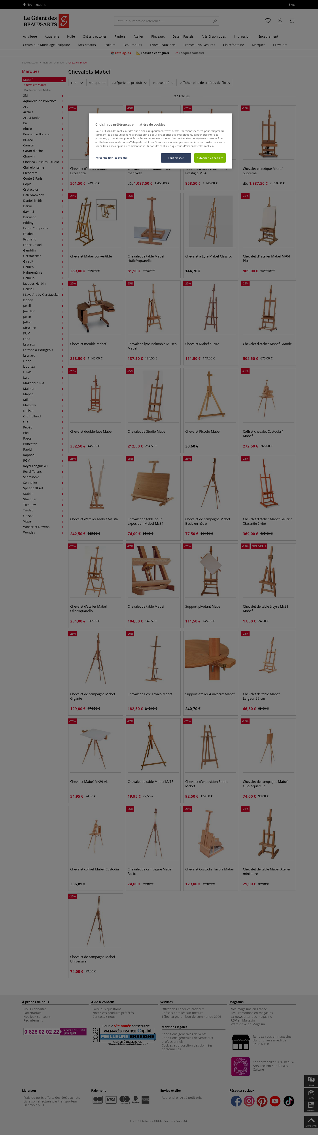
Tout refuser (176, 157)
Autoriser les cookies (210, 157)
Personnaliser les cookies (111, 157)
